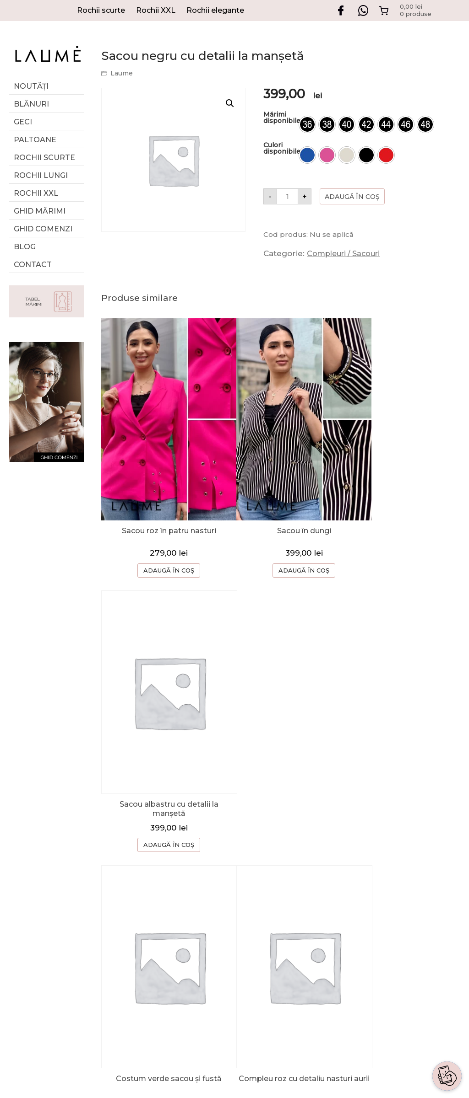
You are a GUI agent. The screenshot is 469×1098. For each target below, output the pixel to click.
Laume (121, 73)
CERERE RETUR (341, 895)
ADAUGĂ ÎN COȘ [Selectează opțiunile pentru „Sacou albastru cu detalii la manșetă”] (401, 550)
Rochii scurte (101, 10)
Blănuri (31, 104)
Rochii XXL (155, 10)
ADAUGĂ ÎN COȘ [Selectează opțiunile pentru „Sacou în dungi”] (281, 548)
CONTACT (330, 914)
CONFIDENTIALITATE (351, 950)
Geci (23, 122)
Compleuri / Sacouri (343, 253)
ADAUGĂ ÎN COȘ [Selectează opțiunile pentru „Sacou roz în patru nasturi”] (161, 548)
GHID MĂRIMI (39, 211)
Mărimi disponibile (281, 117)
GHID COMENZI (340, 877)
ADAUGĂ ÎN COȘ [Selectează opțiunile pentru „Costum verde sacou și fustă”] (161, 794)
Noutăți (31, 86)
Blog (25, 246)
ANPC (322, 968)
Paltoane (35, 139)
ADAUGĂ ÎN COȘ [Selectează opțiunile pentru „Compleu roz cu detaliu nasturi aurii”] (281, 795)
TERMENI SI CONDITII (352, 932)
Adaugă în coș (352, 197)
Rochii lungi (41, 175)
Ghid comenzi (43, 229)
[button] (230, 103)
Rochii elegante (215, 10)
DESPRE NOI (335, 859)
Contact (33, 264)
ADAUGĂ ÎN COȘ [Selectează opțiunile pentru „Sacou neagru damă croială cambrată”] (401, 795)
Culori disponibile (281, 148)
